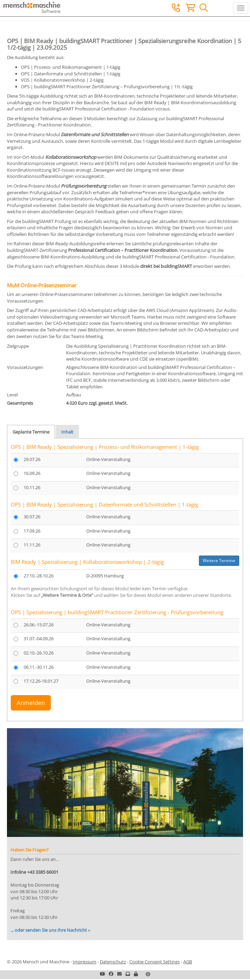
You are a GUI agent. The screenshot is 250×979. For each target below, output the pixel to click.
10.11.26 (32, 487)
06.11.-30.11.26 (39, 667)
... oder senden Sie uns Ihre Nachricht (48, 930)
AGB (187, 962)
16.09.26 (32, 473)
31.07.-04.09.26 (39, 638)
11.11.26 (32, 545)
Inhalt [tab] (67, 432)
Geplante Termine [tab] (31, 432)
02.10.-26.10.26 (39, 653)
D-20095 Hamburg (105, 576)
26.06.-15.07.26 (39, 625)
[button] (136, 974)
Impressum (84, 962)
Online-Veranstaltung (108, 459)
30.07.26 (32, 516)
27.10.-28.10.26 (39, 576)
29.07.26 (32, 459)
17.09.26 (32, 531)
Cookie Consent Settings (154, 962)
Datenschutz (113, 962)
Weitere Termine (219, 560)
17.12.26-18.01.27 (41, 681)
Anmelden (31, 703)
